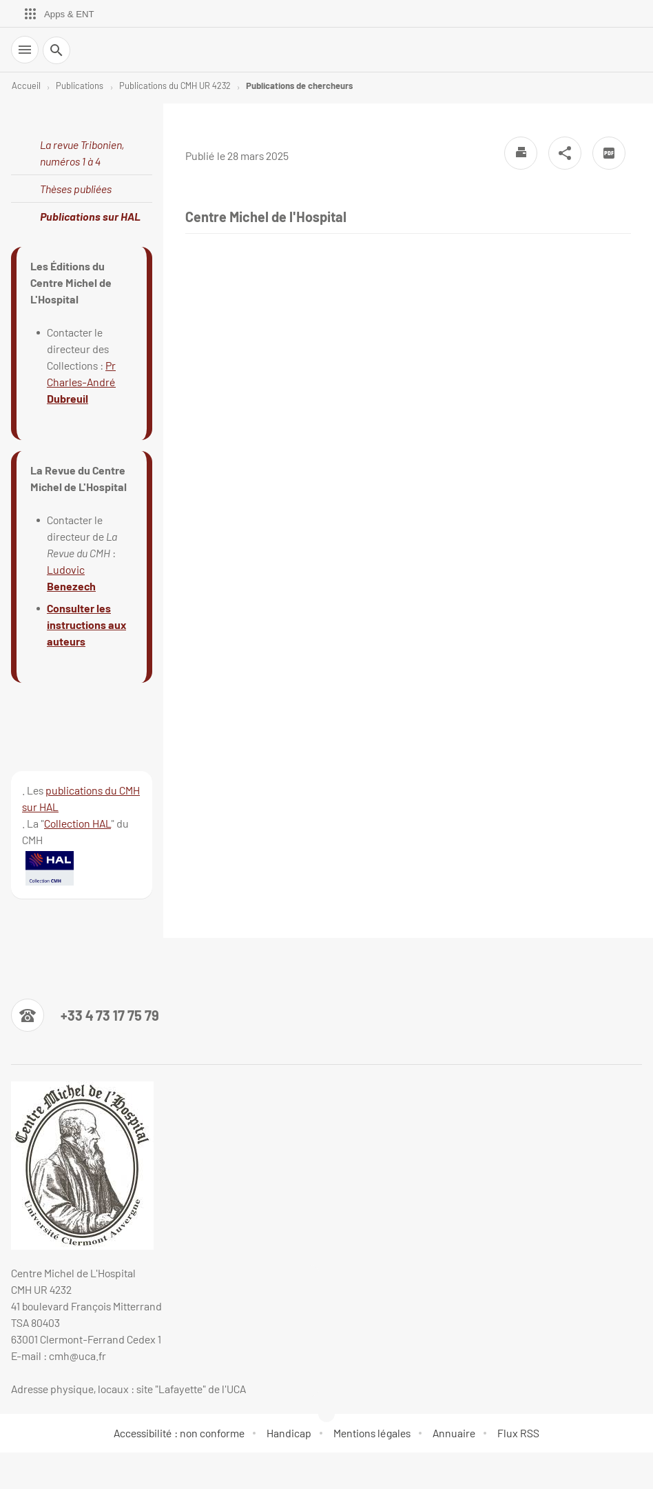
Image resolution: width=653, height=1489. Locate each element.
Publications (79, 85)
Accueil (26, 85)
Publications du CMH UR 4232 (175, 85)
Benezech (71, 585)
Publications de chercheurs (299, 85)
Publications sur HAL (90, 216)
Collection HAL (77, 823)
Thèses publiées (76, 188)
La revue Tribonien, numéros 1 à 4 (82, 153)
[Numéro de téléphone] (85, 1015)
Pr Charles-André (81, 382)
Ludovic (66, 569)
